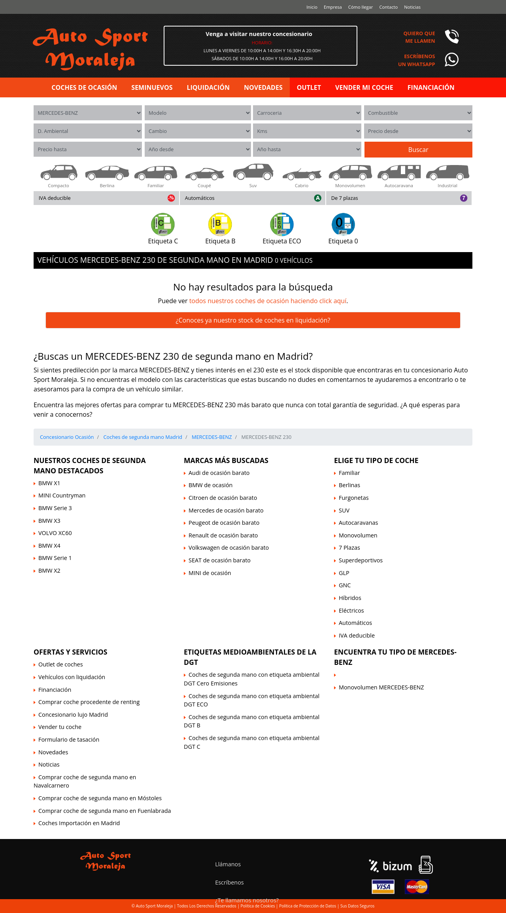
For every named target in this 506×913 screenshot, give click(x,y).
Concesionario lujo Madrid (73, 714)
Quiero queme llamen (419, 37)
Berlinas (349, 485)
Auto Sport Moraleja (154, 906)
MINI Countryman (61, 495)
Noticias (412, 7)
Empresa (333, 7)
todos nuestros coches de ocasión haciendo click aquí (268, 300)
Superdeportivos (361, 560)
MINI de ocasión (210, 573)
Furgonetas (354, 497)
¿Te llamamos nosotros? (247, 900)
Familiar (349, 472)
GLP (344, 573)
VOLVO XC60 (55, 533)
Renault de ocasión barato (223, 535)
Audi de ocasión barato (219, 472)
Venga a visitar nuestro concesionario (259, 34)
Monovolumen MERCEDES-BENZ (381, 687)
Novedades (53, 752)
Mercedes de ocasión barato (226, 510)
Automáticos (200, 197)
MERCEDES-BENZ (211, 436)
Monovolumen (358, 535)
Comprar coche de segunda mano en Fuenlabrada (104, 810)
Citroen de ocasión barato (223, 497)
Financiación (54, 689)
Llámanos (228, 864)
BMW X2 (49, 570)
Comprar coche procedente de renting (89, 702)
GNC (345, 585)
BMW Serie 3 (55, 508)
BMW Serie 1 (55, 558)
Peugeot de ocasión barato (224, 522)
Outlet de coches (60, 664)
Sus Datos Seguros (357, 906)
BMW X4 (49, 545)
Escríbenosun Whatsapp (416, 60)
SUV (344, 510)
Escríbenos (229, 882)
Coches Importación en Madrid (79, 823)
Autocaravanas (358, 522)
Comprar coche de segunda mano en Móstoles (100, 798)
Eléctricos (351, 610)
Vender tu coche (59, 727)
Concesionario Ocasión (67, 436)
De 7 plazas (344, 197)
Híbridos (350, 598)
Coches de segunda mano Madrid (142, 436)
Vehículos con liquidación (71, 677)
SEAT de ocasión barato (220, 560)
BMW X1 (49, 483)
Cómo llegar (360, 7)
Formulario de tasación (68, 739)
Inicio (311, 7)
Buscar (418, 149)
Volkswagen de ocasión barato (229, 547)
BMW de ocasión (210, 485)
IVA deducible (55, 197)
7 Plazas (349, 547)
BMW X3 (49, 520)
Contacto (388, 7)
